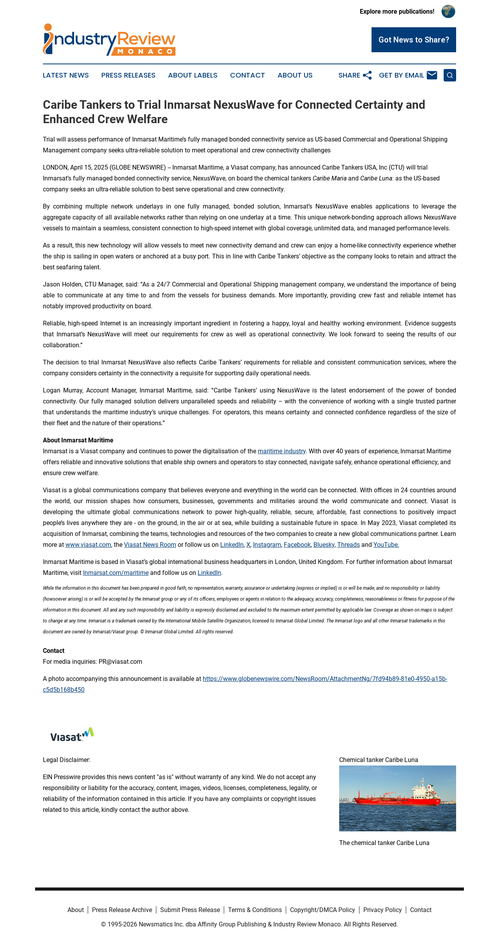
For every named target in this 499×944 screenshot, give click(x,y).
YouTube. (386, 544)
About (75, 910)
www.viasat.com (88, 544)
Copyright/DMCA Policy (322, 910)
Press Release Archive (122, 910)
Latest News (66, 75)
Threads (348, 544)
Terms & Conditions (255, 910)
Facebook (297, 544)
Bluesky (323, 544)
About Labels (193, 75)
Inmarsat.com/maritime (116, 572)
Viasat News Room (150, 544)
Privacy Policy (382, 910)
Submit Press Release (190, 910)
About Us (295, 75)
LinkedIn (232, 544)
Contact (247, 75)
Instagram (267, 544)
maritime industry (282, 451)
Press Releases (128, 75)
